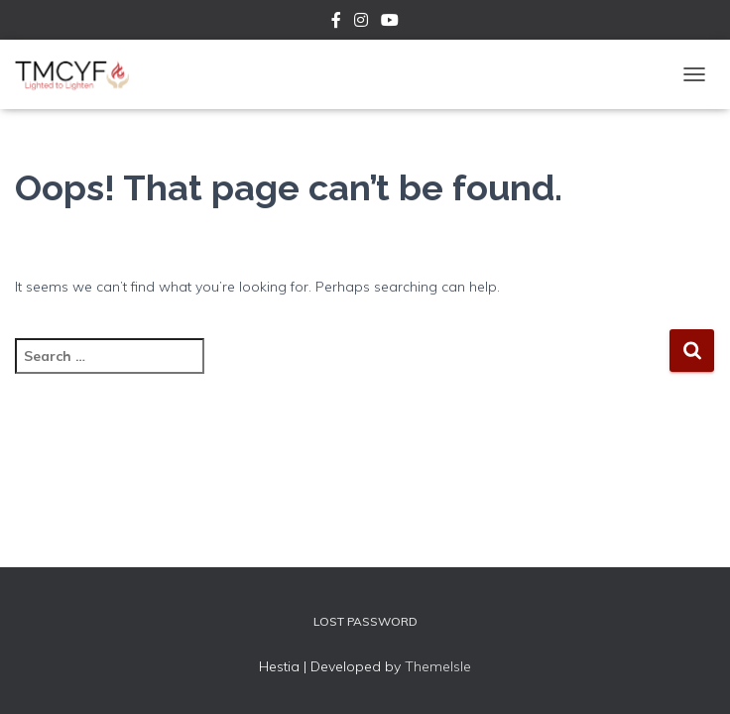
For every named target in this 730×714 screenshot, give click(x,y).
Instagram (361, 23)
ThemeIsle (438, 666)
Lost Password (365, 621)
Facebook (336, 23)
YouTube (390, 23)
